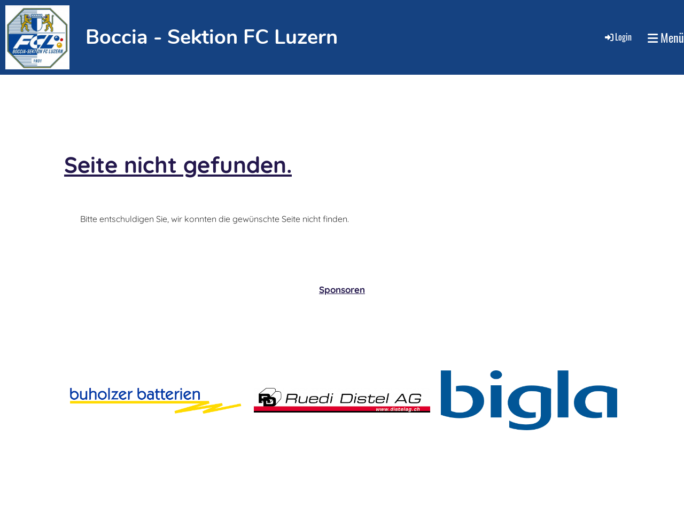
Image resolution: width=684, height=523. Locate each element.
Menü (666, 37)
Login (617, 36)
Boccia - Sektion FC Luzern (212, 37)
